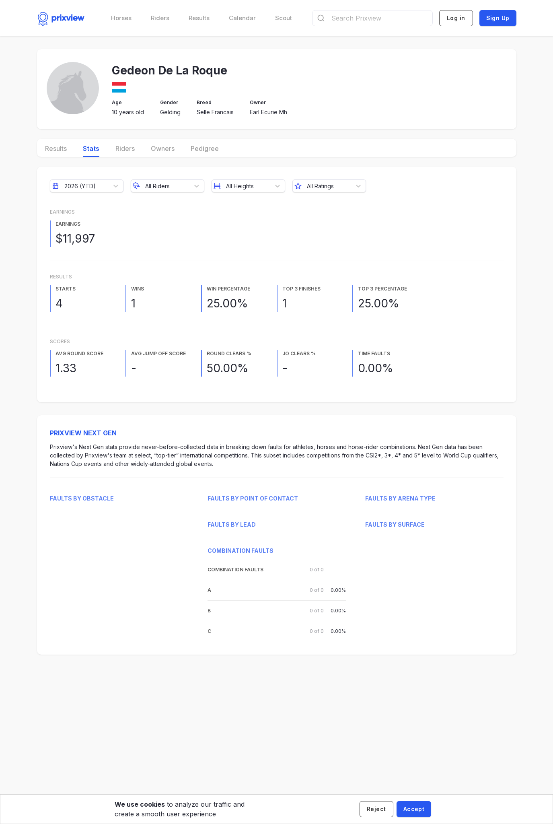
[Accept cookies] (414, 809)
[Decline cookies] (376, 809)
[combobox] (372, 18)
